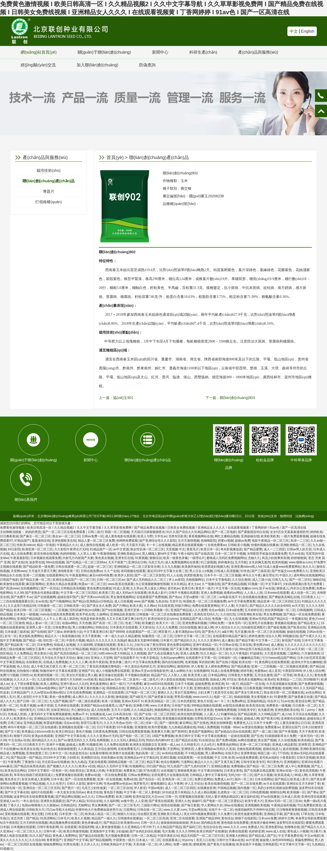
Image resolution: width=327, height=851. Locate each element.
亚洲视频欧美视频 (257, 805)
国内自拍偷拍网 (172, 662)
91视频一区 (256, 584)
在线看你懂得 (98, 753)
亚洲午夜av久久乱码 (74, 684)
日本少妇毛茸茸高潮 (311, 658)
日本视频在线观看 (23, 827)
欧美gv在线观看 (42, 736)
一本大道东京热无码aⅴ (69, 792)
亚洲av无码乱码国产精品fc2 (268, 619)
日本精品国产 (20, 692)
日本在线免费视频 (79, 692)
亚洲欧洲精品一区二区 (295, 545)
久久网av (150, 605)
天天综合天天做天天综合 (58, 658)
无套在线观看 (97, 762)
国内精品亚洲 (210, 822)
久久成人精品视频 (203, 792)
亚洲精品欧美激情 (122, 614)
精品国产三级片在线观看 (17, 688)
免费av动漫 (92, 775)
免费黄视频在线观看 (69, 775)
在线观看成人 (171, 840)
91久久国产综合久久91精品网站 (188, 532)
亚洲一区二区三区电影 (255, 744)
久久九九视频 (170, 566)
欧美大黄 (136, 605)
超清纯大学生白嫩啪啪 (306, 662)
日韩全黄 (51, 814)
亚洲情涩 (187, 749)
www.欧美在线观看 (121, 584)
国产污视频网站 (60, 601)
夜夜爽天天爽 (160, 731)
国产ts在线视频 (112, 610)
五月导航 (241, 562)
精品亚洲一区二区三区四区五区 (278, 601)
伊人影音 (140, 788)
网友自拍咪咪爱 (221, 723)
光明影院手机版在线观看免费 (267, 553)
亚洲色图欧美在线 (64, 540)
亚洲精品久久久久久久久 (143, 688)
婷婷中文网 (286, 818)
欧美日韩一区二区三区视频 (32, 610)
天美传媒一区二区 (145, 844)
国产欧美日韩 (270, 718)
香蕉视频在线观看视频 (177, 718)
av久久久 (87, 796)
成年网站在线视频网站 (309, 575)
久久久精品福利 (142, 710)
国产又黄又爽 (179, 649)
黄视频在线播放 (285, 623)
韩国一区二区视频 (117, 532)
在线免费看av (217, 545)
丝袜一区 (151, 723)
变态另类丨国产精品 (24, 818)
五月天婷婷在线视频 (34, 822)
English (307, 31)
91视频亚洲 (94, 744)
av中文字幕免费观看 (241, 601)
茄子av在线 (267, 588)
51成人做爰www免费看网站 (282, 566)
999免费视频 (272, 688)
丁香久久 (14, 805)
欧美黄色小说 (23, 718)
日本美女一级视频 (26, 614)
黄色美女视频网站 (250, 679)
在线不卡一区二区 (220, 809)
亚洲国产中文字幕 (76, 840)
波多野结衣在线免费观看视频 (34, 796)
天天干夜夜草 (308, 731)
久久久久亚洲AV (209, 640)
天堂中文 (175, 601)
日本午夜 (57, 779)
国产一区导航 (283, 675)
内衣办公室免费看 (302, 588)
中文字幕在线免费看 (146, 662)
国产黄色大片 (211, 632)
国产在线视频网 (45, 597)
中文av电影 (312, 835)
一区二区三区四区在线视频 (23, 844)
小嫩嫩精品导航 (249, 658)
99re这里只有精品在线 (254, 649)
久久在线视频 (287, 740)
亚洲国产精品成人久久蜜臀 (188, 610)
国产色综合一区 (149, 779)
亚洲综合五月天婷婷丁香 (303, 783)
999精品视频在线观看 (206, 705)
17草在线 (307, 814)
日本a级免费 (234, 610)
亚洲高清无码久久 (206, 614)
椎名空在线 (94, 792)
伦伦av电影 (216, 610)
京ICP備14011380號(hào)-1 (113, 516)
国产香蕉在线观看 (161, 801)
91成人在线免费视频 (225, 671)
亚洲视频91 (291, 762)
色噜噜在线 (292, 827)
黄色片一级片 (204, 588)
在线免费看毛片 (128, 749)
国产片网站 (120, 605)
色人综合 (23, 666)
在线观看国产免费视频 (151, 597)
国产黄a (312, 792)
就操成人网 (217, 679)
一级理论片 (197, 558)
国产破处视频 (276, 627)
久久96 (18, 592)
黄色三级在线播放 (12, 649)
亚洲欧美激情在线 (312, 749)
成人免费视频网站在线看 (182, 562)
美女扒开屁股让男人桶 (81, 675)
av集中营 (127, 801)
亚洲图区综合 (90, 757)
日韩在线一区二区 (149, 809)
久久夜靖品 (85, 749)
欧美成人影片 (157, 592)
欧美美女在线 (29, 749)
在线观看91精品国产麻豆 (230, 636)
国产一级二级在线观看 (84, 701)
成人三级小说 (261, 579)
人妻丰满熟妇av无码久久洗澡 (215, 749)
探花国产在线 (291, 640)
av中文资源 (121, 549)
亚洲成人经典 (95, 770)
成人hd (286, 714)
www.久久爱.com (174, 809)
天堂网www (19, 571)
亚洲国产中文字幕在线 (70, 736)
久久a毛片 (208, 744)
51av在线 (287, 701)
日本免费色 (44, 645)
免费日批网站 (203, 779)
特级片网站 (182, 605)
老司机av (174, 588)
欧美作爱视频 (157, 727)
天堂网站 (173, 749)
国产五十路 (12, 731)
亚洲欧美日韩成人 (169, 814)
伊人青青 (197, 666)
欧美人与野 (145, 536)
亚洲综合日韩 (137, 562)
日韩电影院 (270, 844)
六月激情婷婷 (310, 653)
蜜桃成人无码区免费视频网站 (226, 558)
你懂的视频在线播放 (264, 545)
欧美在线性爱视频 (190, 714)
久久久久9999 (185, 831)
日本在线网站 (264, 779)
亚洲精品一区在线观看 (108, 692)
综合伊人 (273, 701)
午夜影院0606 (291, 671)
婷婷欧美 (316, 532)
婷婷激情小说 (73, 632)
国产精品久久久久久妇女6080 (270, 605)
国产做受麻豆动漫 (160, 697)
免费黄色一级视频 (278, 705)
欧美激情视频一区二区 (49, 675)
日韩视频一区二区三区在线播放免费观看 (164, 614)
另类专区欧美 (177, 536)
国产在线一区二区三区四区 (157, 714)
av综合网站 (313, 692)
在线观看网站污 (57, 575)
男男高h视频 (182, 697)
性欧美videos (26, 545)
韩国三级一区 (267, 753)
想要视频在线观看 (191, 796)
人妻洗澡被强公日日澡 (294, 723)
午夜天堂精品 (149, 658)
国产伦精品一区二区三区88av (86, 562)
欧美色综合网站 (15, 770)
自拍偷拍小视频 (27, 671)
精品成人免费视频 (12, 753)
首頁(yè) (115, 157)
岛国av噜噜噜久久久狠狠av (40, 805)
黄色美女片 (12, 779)
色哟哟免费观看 (127, 540)
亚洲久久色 (182, 801)
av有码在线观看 (172, 753)
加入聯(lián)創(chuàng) (97, 65)
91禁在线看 (71, 844)
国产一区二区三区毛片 (124, 805)
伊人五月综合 (194, 783)
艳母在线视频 (170, 805)
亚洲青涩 (304, 744)
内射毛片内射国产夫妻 (78, 558)
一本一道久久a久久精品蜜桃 (121, 636)
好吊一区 (11, 636)
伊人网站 (165, 844)
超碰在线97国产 (68, 597)
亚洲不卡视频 (55, 744)
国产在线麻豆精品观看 (259, 770)
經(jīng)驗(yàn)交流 (38, 65)
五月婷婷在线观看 (66, 705)
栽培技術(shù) (49, 170)
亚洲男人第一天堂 (38, 627)
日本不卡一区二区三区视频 (222, 575)
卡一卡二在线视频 (158, 545)
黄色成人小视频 (298, 831)
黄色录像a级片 (91, 822)
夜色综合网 (303, 701)
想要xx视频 (225, 540)
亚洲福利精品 (256, 701)
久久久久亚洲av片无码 (102, 736)
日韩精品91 (68, 805)
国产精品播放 (240, 666)
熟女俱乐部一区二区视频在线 (284, 692)
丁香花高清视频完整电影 (103, 666)
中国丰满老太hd (168, 835)
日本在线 (245, 645)
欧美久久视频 (80, 818)
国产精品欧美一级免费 (38, 566)
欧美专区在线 (224, 692)
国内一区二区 (244, 779)
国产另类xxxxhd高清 (95, 597)
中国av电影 (156, 788)
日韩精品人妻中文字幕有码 (208, 775)
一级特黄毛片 (26, 710)
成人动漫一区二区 (303, 592)
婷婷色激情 (256, 636)
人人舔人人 (211, 714)
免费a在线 (130, 779)
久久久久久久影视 (101, 697)
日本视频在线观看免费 (45, 558)
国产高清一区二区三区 (108, 623)
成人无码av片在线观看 (131, 592)
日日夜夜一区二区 (304, 705)
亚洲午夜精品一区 (205, 645)
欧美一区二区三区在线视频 (266, 632)
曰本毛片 (63, 818)
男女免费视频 (272, 614)
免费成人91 (255, 827)
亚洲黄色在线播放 (293, 718)
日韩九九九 (279, 579)
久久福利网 (84, 645)
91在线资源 (165, 605)
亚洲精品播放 (220, 766)
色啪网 (286, 688)
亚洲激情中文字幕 (102, 831)
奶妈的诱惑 (33, 532)
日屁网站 (129, 809)
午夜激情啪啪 (106, 553)
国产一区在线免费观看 (80, 779)
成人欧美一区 (115, 545)
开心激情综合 (80, 710)
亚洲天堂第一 (133, 610)
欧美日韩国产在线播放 (211, 831)
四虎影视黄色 (193, 575)
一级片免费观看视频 (295, 536)
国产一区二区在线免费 (246, 783)
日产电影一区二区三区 (140, 692)
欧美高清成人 (283, 775)
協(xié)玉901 (123, 398)
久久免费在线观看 (116, 744)
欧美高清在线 (255, 705)
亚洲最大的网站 (236, 835)
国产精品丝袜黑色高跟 (29, 766)
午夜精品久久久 (67, 545)
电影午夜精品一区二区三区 (270, 540)
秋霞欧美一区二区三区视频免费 (204, 601)
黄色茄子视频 (113, 792)
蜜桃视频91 (158, 783)
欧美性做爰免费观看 (248, 814)
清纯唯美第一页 (68, 571)
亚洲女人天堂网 (101, 658)
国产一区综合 (50, 588)
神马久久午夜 (251, 575)
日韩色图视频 (259, 792)
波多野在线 (36, 562)
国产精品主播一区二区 (35, 579)
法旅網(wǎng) (304, 516)
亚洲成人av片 (9, 801)
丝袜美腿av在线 (112, 757)
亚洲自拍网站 (166, 666)
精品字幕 (153, 762)
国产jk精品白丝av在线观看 (233, 731)
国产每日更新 (190, 805)
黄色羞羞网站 (99, 684)
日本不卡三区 (281, 649)
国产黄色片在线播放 (221, 844)
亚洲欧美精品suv (129, 553)
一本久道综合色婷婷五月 (138, 666)
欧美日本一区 (210, 549)
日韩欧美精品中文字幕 (116, 844)
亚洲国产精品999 (207, 818)
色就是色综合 (78, 753)
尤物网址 (84, 805)
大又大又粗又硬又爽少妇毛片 (126, 619)
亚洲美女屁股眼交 (52, 801)
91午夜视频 (125, 727)
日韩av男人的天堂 (299, 549)
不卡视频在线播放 (137, 675)
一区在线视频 (203, 757)
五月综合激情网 (105, 749)
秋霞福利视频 (52, 723)
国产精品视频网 (100, 840)
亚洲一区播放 (233, 718)
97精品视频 (80, 649)
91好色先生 (48, 749)
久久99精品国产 (269, 714)
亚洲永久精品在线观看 (61, 584)
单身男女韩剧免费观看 (310, 818)
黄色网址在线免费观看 (274, 662)
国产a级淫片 (138, 697)
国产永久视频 (263, 775)
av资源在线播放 (252, 727)
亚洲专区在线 (124, 558)
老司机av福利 (268, 757)
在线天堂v (232, 753)
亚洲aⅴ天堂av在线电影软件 (150, 671)
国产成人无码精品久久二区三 (146, 579)
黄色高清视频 (308, 770)
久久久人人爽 (78, 662)
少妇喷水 (73, 757)
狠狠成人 (282, 588)
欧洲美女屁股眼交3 (143, 744)
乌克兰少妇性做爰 (93, 788)
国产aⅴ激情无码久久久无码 (76, 740)
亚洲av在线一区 (287, 770)
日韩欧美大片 (35, 809)
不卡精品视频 (194, 753)
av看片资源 (45, 705)
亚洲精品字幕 (273, 814)
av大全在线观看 (274, 783)
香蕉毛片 (192, 549)
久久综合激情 (241, 579)
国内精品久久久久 (44, 740)
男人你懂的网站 (83, 627)
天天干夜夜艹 (117, 562)
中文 (294, 31)
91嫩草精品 (228, 714)
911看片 (315, 831)
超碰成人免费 (75, 744)
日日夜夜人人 (310, 597)
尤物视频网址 (195, 579)
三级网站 (293, 653)
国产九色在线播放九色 (163, 653)
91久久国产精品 (40, 835)
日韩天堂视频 (306, 757)
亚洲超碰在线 (250, 536)
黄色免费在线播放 (99, 588)
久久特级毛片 (190, 744)
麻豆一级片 (117, 684)
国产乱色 (257, 736)
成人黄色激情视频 (107, 827)
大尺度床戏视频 (275, 653)
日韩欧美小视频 (238, 545)
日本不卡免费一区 (265, 723)
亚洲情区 (92, 718)
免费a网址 (238, 701)
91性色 (245, 571)
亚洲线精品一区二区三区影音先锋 (137, 566)
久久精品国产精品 (169, 827)
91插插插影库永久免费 (280, 736)
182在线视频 (187, 627)
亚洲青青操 (248, 753)
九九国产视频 (58, 701)
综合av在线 (71, 723)
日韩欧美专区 (247, 710)
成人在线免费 (100, 710)
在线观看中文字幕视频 (226, 688)
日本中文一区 (58, 753)
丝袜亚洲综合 (60, 710)
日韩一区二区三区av (111, 579)
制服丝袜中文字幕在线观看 (58, 671)
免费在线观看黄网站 (206, 605)
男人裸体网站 (214, 753)
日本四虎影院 (186, 701)
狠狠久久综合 (126, 814)
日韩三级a (15, 723)
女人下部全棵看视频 (25, 684)
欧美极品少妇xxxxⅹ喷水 (38, 731)
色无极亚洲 (265, 710)
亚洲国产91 (86, 671)
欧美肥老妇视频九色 (215, 566)
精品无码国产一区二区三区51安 (202, 835)
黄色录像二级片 (120, 662)
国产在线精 (38, 632)
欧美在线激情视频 (217, 783)
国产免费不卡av (21, 597)
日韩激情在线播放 (130, 818)
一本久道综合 (29, 801)
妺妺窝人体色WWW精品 (276, 840)
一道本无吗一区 (236, 623)
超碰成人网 (251, 718)
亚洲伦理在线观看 (313, 796)
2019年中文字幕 (54, 757)
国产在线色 (201, 723)
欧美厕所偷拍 (191, 566)
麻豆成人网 (205, 627)
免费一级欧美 (182, 844)
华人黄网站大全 (212, 805)
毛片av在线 (296, 553)
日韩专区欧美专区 (253, 762)
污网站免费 (216, 623)
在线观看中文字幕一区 (201, 658)
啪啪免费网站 (52, 844)
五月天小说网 (120, 710)
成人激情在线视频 (92, 545)
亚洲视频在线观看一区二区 (77, 727)
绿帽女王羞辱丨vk (38, 649)
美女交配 (37, 814)
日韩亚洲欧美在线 (249, 614)
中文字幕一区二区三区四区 (79, 592)
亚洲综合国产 (291, 727)
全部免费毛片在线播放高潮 (169, 775)
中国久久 (285, 575)
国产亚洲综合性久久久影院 (157, 540)
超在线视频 (290, 749)
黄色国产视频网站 (201, 731)
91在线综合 (206, 740)
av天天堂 (298, 605)
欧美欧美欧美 (270, 536)
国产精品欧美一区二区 (20, 645)
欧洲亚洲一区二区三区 (37, 549)
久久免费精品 (23, 653)
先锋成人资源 (17, 714)
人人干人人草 (52, 619)
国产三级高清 (260, 571)
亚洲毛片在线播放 (260, 623)
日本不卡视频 (184, 684)
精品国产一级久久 (103, 818)
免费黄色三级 (132, 770)
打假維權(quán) (48, 202)
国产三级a (55, 632)
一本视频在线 (298, 619)
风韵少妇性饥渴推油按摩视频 (277, 788)
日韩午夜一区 (52, 831)
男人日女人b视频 (201, 571)
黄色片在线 (205, 701)
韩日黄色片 (274, 762)
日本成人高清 (290, 796)
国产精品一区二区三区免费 (265, 766)
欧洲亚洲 (218, 684)
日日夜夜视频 (252, 688)
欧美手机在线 (85, 614)
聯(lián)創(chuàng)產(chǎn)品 (48, 181)
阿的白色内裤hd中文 (160, 740)
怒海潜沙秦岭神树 (262, 822)
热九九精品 (79, 762)
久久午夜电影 (239, 653)
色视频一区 (219, 619)
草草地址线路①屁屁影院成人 (34, 775)
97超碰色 (256, 653)
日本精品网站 (217, 675)
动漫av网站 (69, 623)
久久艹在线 (111, 571)
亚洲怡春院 (201, 688)
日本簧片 (166, 640)
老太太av (194, 584)
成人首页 (274, 671)
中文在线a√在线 (19, 740)
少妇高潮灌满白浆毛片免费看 (303, 584)
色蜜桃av (260, 671)
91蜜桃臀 (280, 697)
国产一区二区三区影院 (149, 575)
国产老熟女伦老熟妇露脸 (42, 592)
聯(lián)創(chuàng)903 (237, 398)
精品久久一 (52, 636)
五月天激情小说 (227, 649)
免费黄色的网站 (227, 744)
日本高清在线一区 (125, 714)
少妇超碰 (122, 831)
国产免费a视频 (226, 740)
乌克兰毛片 (156, 562)
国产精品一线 (32, 640)
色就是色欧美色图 (92, 619)
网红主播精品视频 (227, 536)
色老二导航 (133, 623)
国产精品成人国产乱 (262, 835)
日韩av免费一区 (92, 536)
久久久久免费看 (167, 627)
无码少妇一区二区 (240, 775)
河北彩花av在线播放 (55, 762)
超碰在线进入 (272, 749)
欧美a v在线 (87, 766)
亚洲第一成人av (168, 744)
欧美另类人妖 (197, 675)
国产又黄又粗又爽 (227, 762)
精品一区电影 (46, 545)
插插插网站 (162, 710)
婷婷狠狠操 (298, 558)
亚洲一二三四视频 (263, 666)
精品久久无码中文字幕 (112, 766)
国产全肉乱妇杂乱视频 (145, 831)
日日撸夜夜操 (9, 536)
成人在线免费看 (21, 553)
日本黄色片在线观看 (123, 627)
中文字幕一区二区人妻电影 (142, 792)
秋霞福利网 (86, 827)
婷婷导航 (246, 671)
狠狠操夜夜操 (187, 770)
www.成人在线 (276, 831)
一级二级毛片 (149, 679)
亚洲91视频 (168, 757)
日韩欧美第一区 (74, 605)
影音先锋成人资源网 (35, 779)
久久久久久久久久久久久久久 (304, 645)
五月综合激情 (263, 675)
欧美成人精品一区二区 (100, 814)
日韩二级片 (95, 532)
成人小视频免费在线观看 (113, 671)
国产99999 (117, 632)
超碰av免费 (242, 540)
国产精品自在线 (186, 740)
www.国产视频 (144, 601)
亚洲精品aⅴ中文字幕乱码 (141, 757)
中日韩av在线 (228, 645)
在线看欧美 (33, 662)
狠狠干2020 (22, 736)
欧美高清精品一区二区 (160, 701)
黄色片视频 (83, 731)
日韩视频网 (304, 610)
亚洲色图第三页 (37, 753)
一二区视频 (60, 610)
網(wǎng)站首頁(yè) (39, 52)
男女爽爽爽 (99, 805)
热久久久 (308, 566)
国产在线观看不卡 (126, 658)
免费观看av (272, 727)
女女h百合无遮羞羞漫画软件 (289, 532)
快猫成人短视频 (64, 645)
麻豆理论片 (270, 575)
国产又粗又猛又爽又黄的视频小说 (82, 688)
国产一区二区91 (300, 579)
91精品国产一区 (100, 549)
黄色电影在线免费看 (235, 822)
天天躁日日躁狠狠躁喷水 (148, 532)
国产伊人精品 (75, 801)
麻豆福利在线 (250, 796)
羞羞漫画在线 (41, 540)
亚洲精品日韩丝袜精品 (49, 718)
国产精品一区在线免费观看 (301, 614)
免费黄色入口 (242, 723)
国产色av (175, 597)
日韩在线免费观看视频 (134, 731)
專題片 (48, 191)
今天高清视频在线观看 (281, 684)
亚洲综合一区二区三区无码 (41, 788)
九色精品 (318, 844)
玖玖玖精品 (178, 584)
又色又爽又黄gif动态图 (145, 718)
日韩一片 (171, 796)
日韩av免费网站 (139, 775)
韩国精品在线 (115, 688)
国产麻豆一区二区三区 (35, 536)
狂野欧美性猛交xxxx (208, 718)
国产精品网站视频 (67, 796)
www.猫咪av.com (300, 562)
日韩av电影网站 (46, 688)
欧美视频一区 (296, 792)
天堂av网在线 (197, 809)
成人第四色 (70, 619)
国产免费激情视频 (310, 684)
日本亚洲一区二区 (71, 814)
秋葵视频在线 (71, 636)
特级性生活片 (61, 649)
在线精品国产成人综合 (195, 619)
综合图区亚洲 (146, 814)
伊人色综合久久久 (227, 627)
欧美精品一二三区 (289, 679)
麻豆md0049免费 (101, 575)
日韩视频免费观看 (153, 749)
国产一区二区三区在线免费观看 (64, 532)
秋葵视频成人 (75, 718)
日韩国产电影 (9, 579)
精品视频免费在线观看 (64, 822)
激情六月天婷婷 (70, 679)
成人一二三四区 (274, 549)
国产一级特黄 (168, 723)
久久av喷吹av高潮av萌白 (48, 692)
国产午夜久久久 (310, 636)
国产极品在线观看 (91, 835)
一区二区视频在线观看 (292, 666)
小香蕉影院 (287, 757)
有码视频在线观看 (133, 571)
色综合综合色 (212, 827)
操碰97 (196, 801)
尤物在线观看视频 (249, 749)
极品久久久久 (203, 762)
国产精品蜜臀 (253, 549)
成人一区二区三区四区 (180, 788)
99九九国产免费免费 (114, 718)
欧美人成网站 (49, 684)
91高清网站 (48, 818)
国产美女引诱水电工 (248, 692)
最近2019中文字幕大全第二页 (167, 571)
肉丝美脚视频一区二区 (280, 610)
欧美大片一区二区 (168, 623)
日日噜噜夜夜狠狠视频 (291, 809)
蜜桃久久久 (165, 692)
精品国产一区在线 (252, 684)
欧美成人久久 (303, 675)
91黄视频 (141, 558)
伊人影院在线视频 (172, 679)
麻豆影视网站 (35, 584)
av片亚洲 (252, 840)
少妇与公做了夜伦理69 (149, 645)
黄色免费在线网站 (179, 645)
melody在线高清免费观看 (57, 614)
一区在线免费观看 (114, 775)
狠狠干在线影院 (245, 818)
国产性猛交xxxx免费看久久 (290, 571)
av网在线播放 (247, 740)
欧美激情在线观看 (12, 584)
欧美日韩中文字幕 (188, 736)
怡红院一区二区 (54, 640)
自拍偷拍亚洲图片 (253, 627)
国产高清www (9, 588)
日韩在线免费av (91, 571)
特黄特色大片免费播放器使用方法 (99, 809)
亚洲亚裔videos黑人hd (246, 566)
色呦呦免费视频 (225, 710)
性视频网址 (137, 766)
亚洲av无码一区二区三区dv (283, 801)
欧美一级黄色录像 (175, 558)
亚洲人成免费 (189, 653)
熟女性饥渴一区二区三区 (147, 549)
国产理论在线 (133, 649)
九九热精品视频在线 (182, 727)
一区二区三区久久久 (28, 831)
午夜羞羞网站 (78, 575)
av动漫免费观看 (247, 757)
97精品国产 (22, 540)
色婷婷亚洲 (256, 831)
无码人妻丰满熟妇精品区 (222, 796)
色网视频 (103, 740)
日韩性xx (26, 675)
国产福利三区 (192, 827)
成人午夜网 (175, 783)
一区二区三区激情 (12, 623)
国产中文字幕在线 (17, 792)
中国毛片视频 (75, 640)
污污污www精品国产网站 (278, 658)
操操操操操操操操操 (174, 822)
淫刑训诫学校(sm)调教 (84, 610)
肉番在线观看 (238, 831)
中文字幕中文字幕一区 (294, 844)
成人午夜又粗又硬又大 (46, 666)
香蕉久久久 (125, 645)
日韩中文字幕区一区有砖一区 (48, 770)
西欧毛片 (116, 649)
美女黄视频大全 (261, 697)
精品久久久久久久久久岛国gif (106, 640)
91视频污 (6, 848)
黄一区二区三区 (74, 666)
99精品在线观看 (197, 679)
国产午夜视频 (288, 731)
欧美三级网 (123, 796)
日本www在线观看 (276, 592)
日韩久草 (43, 710)
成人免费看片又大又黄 (177, 688)
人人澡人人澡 (253, 592)
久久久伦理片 (55, 783)
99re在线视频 (55, 562)
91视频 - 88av (230, 727)
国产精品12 (111, 822)
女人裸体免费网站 (217, 666)
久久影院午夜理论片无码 (71, 549)
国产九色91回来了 (196, 766)
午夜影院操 (114, 770)
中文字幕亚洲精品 (12, 662)
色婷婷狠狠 (67, 553)
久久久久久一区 (24, 679)
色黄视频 (191, 662)
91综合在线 (94, 801)
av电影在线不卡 (230, 597)
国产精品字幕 (245, 640)
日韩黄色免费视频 (105, 731)
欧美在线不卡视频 (248, 844)
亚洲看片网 (140, 705)
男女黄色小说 (43, 653)
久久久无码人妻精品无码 (127, 740)
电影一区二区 (223, 697)
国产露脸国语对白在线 (253, 532)
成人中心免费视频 (297, 766)
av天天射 (297, 649)
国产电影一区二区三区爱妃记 (223, 801)
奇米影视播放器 (231, 549)
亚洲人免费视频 (211, 592)
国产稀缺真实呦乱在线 (284, 597)
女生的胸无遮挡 (259, 562)
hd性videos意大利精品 (114, 653)
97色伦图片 (151, 770)
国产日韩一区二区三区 (32, 701)
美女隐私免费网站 (31, 636)
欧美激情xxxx (130, 822)
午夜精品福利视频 (283, 805)
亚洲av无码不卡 (132, 701)
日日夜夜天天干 (33, 744)
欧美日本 (188, 588)
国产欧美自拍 (296, 627)
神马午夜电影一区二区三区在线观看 (32, 727)
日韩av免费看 (105, 796)
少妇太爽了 (205, 692)
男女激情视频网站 (122, 597)
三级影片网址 (150, 805)
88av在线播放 (233, 805)
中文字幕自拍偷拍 (210, 770)
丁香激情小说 (31, 762)
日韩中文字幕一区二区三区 (192, 636)
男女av (195, 822)
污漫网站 (187, 762)
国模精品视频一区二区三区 (126, 762)
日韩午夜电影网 (48, 827)
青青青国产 (54, 840)
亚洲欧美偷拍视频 (202, 649)
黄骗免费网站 (304, 840)
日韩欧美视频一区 (156, 610)
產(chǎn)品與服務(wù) (258, 52)
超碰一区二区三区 (100, 566)
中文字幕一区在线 (228, 588)
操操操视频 (241, 697)
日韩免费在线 (61, 627)
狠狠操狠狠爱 (67, 749)
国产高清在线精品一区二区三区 (75, 653)
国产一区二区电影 (224, 532)
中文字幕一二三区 (267, 640)
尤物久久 (254, 558)
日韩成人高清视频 (226, 571)
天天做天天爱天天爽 (42, 571)
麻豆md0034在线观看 (158, 684)
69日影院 (14, 549)
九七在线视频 (238, 619)
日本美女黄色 (233, 770)
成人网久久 (80, 697)
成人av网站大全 (181, 671)
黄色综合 (227, 818)
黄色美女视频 (104, 558)
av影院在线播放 (233, 705)
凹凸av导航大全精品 (60, 809)
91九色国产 (175, 766)
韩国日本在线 (99, 649)
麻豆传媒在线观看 (111, 675)
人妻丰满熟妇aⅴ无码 (186, 632)
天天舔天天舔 (135, 545)
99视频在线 (290, 636)
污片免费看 (134, 684)
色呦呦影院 (208, 540)
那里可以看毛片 (91, 723)
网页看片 (164, 632)
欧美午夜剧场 (98, 662)
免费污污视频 (9, 675)
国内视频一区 (246, 788)
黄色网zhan (261, 645)
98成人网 (300, 775)
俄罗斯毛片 (141, 783)
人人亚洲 (141, 801)
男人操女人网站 (155, 588)
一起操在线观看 (238, 736)
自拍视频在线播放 (254, 597)
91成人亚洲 (121, 588)
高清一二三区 (299, 540)
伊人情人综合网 (313, 671)
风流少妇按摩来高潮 (275, 558)
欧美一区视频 (111, 701)
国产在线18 (19, 562)
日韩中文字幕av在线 (230, 840)
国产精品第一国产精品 (26, 757)
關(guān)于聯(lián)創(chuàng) (104, 52)
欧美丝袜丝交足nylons (163, 619)
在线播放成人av (100, 714)
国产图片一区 (71, 788)
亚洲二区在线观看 (182, 818)
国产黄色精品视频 (234, 584)
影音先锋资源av (182, 710)
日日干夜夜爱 (106, 727)
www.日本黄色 (160, 705)
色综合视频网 (169, 762)
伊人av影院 (176, 579)
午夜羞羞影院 (19, 558)
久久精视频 (138, 653)
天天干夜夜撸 (91, 636)
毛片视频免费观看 (117, 835)
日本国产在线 (180, 705)
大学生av (160, 536)
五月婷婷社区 (253, 610)
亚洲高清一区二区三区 (177, 779)
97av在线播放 (270, 796)
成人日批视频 (123, 601)
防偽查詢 (147, 65)
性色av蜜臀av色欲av (118, 783)
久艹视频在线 (211, 584)
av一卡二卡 (222, 701)
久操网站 (102, 614)
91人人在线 (174, 575)
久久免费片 (225, 814)
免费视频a (238, 766)
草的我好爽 (206, 662)
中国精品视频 (226, 788)
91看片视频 (28, 705)
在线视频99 (201, 671)
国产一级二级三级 (265, 731)
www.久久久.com (234, 827)
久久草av (136, 588)
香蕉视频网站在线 (201, 536)
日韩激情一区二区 (49, 605)
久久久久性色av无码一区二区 (124, 723)
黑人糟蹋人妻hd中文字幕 (159, 553)
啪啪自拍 (319, 579)
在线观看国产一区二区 (141, 632)
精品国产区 (158, 675)
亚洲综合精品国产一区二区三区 (73, 579)
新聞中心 (160, 52)
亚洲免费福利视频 (194, 623)
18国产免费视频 (163, 736)
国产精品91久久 (185, 640)
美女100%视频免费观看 (200, 814)
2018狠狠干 (311, 679)
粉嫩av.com (250, 588)
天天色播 (85, 623)
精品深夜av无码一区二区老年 (119, 679)
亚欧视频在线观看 (17, 814)
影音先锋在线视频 (46, 553)
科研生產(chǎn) (203, 52)
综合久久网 (273, 636)
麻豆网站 (185, 723)
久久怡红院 (228, 614)
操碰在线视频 (296, 632)
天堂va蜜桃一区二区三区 (200, 597)
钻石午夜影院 (9, 822)
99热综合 (102, 627)
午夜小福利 (185, 553)
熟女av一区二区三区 (66, 536)
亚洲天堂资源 (203, 710)
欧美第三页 (106, 592)
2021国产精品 (156, 766)
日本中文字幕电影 (218, 579)
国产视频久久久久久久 (62, 766)
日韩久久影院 (76, 783)
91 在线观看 (68, 827)
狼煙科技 (286, 516)
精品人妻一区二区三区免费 (96, 540)
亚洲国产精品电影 (29, 619)
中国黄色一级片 (123, 840)
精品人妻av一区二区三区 (43, 623)
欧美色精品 (305, 740)
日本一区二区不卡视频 (230, 553)
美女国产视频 (267, 740)
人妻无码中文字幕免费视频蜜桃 (49, 714)
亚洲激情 (140, 727)
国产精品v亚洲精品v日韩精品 (92, 601)
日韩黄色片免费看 (240, 675)
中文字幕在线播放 (214, 736)
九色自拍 (161, 601)
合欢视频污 (168, 770)
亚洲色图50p (274, 827)
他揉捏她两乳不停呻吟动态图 (254, 809)
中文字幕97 (273, 584)
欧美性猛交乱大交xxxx (148, 796)
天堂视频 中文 (175, 549)
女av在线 (41, 601)
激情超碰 (121, 697)
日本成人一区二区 (148, 840)
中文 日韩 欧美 (224, 757)
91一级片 (232, 684)
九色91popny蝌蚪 (172, 658)
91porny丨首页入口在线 (198, 840)
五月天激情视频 (188, 540)
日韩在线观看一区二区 (70, 566)
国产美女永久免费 (99, 605)
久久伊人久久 (90, 844)
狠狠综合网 (277, 792)
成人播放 (227, 640)
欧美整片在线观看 (121, 753)
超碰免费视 (202, 684)
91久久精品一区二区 (214, 653)
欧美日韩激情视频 (75, 831)
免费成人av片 (223, 779)
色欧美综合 (77, 770)
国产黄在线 (291, 814)
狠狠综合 (155, 558)
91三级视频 (208, 562)
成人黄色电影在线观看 (120, 536)
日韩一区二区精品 (143, 835)
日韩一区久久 (150, 822)
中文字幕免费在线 (290, 835)
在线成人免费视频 (55, 662)
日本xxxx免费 (267, 818)
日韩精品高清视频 (73, 588)
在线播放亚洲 (206, 788)
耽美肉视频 (279, 562)
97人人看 (227, 605)
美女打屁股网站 (185, 692)
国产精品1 (282, 779)
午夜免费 (14, 762)
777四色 (283, 753)
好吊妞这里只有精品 (176, 792)
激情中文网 (94, 783)
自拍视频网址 (29, 588)
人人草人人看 (86, 553)
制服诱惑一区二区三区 (157, 636)
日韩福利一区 (227, 658)
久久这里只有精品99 (22, 605)
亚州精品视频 (33, 723)
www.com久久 (202, 697)
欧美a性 (269, 679)
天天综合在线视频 (305, 714)
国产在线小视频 (226, 662)
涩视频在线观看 (104, 645)
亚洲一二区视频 (33, 575)
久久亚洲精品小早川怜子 (138, 827)
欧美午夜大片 (254, 801)
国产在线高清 (204, 553)
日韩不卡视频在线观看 (183, 592)
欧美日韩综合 (65, 731)
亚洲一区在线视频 (109, 779)
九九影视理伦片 (48, 679)
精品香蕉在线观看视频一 (189, 545)
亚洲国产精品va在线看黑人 (99, 705)
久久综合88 (37, 840)
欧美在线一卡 (248, 662)
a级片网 (227, 632)
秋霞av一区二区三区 (92, 584)
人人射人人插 (177, 675)
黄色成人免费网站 (65, 835)
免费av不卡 (80, 714)
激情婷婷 (183, 666)
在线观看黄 (185, 757)
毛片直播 (241, 632)
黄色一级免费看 (60, 697)
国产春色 (125, 705)
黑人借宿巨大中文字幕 (32, 697)
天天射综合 (146, 627)
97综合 (232, 679)
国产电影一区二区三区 (135, 736)
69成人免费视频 (208, 727)
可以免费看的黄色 (309, 805)
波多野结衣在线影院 (290, 822)
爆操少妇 (83, 658)
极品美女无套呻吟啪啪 (143, 640)
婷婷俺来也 (225, 562)
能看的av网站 (233, 592)
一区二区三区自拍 (120, 788)
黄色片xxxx (316, 619)
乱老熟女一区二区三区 (233, 792)
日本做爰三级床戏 (17, 632)
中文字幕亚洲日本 (96, 632)
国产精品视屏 (247, 714)
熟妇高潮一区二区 (148, 753)
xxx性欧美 (90, 679)
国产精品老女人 (308, 623)
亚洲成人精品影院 (284, 744)
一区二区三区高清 (156, 818)
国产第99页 (179, 731)
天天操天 (242, 605)
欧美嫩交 (148, 623)
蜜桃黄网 (199, 844)
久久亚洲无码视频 (156, 649)
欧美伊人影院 (123, 575)
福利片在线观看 (41, 792)
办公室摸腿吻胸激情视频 (152, 584)
